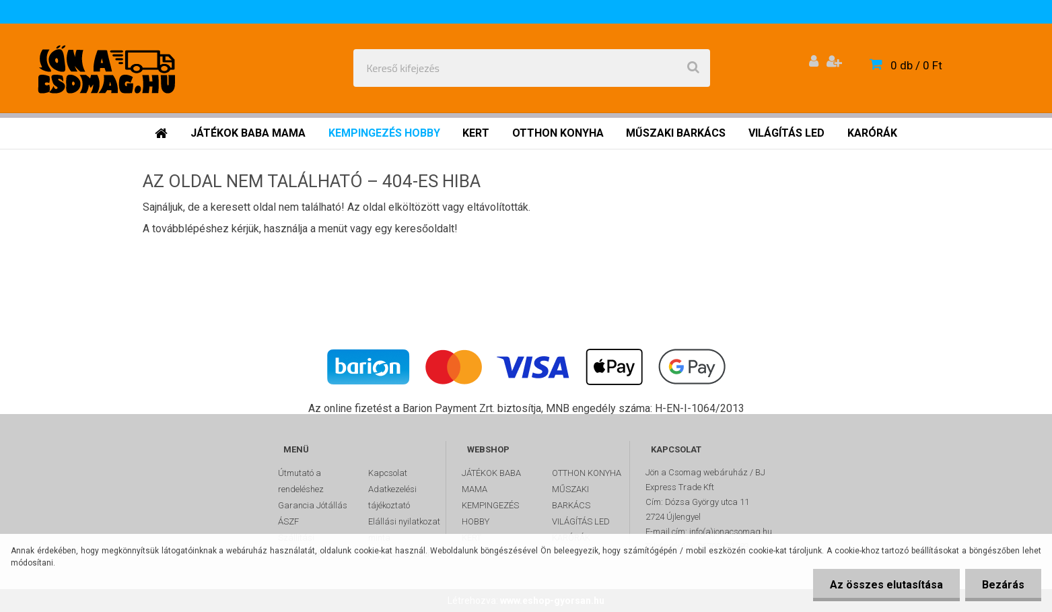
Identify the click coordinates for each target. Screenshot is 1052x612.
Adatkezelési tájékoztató (392, 497)
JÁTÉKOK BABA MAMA (491, 481)
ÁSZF (288, 521)
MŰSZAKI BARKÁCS (571, 497)
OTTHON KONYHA (586, 473)
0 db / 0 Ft (916, 65)
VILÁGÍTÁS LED (581, 521)
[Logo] (108, 68)
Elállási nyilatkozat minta (404, 529)
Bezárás (1003, 584)
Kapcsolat (387, 473)
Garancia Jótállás (312, 505)
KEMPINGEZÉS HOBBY (490, 513)
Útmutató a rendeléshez (301, 481)
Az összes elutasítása (886, 584)
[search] (693, 68)
